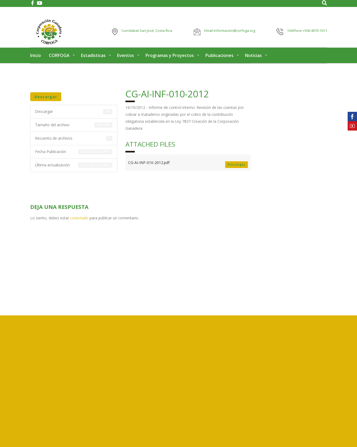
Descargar (45, 105)
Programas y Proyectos (169, 64)
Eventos (125, 64)
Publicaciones (219, 64)
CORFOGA (59, 64)
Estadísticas (93, 64)
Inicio (35, 64)
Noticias (253, 64)
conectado (79, 226)
